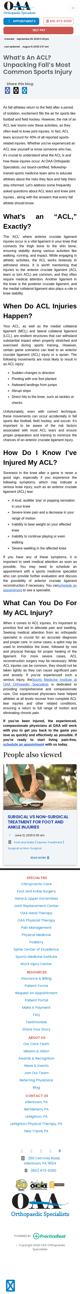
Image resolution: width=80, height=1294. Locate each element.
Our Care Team (36, 1043)
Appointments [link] (21, 21)
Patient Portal (36, 1000)
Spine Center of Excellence (36, 949)
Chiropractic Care (36, 884)
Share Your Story (36, 1029)
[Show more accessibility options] (10, 1285)
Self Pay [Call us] (38, 30)
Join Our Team (36, 1072)
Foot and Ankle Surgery (36, 891)
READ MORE (40, 858)
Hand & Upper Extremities (36, 898)
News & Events (36, 1065)
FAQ (36, 1014)
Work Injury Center (36, 963)
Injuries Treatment (49, 842)
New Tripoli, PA (36, 1131)
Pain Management (36, 927)
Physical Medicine (36, 934)
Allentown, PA (36, 1102)
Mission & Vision (36, 1051)
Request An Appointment (36, 993)
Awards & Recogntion (36, 1058)
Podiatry (36, 942)
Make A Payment (36, 1007)
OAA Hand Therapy (36, 913)
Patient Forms (36, 985)
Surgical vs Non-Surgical (25, 848)
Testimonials (36, 1022)
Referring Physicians (36, 1080)
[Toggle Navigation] (73, 8)
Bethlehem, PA (36, 1109)
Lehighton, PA (36, 1116)
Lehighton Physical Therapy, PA (36, 1123)
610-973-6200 (59, 21)
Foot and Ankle (24, 842)
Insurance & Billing (36, 978)
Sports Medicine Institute (36, 956)
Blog (36, 1087)
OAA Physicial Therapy (36, 920)
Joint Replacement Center (36, 905)
